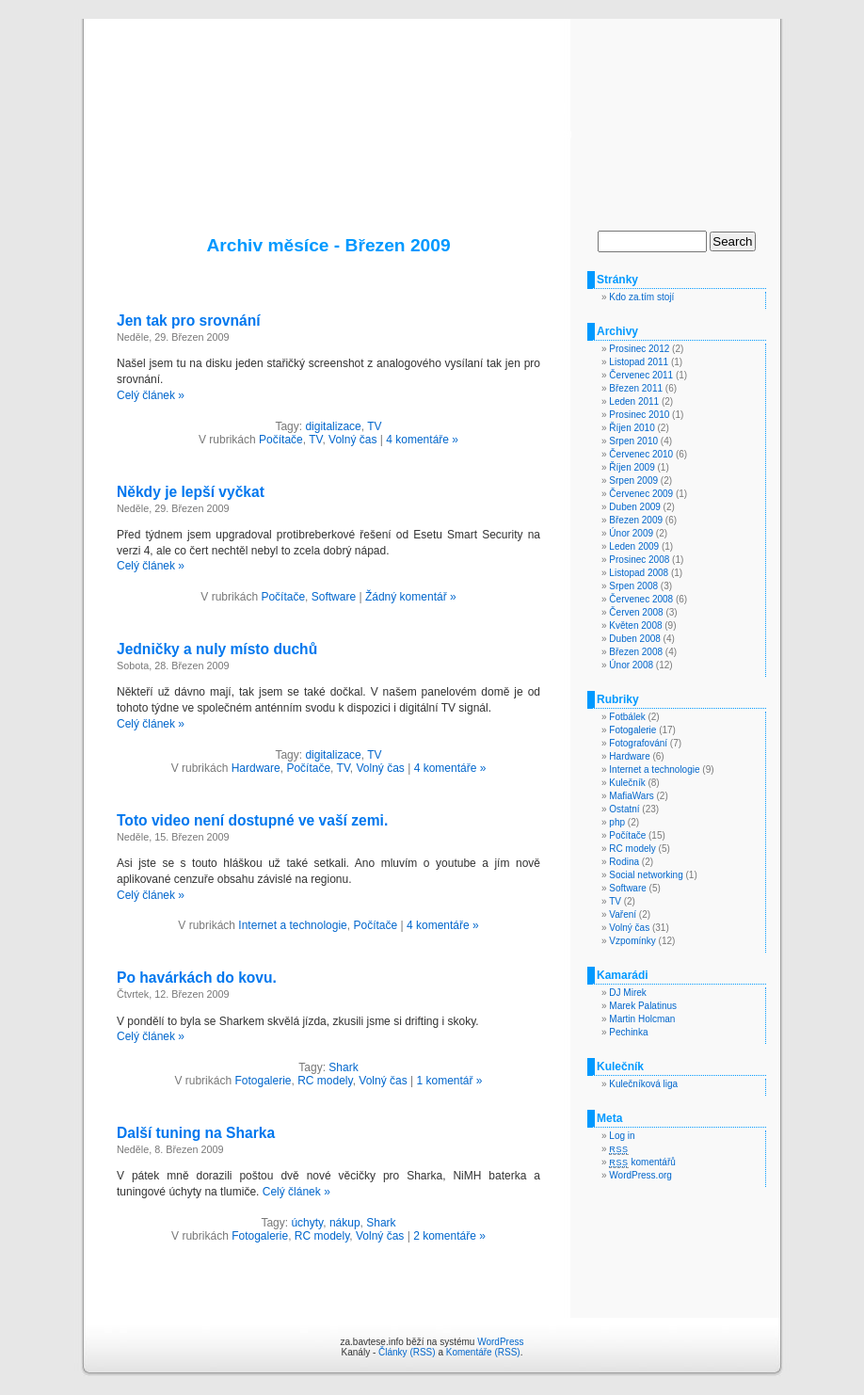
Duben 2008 (635, 638)
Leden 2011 (634, 401)
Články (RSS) (407, 1352)
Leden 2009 (634, 546)
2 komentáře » (449, 1236)
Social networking (645, 875)
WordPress (500, 1342)
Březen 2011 (636, 388)
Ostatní (624, 809)
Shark (343, 1067)
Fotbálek (627, 717)
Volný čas (352, 439)
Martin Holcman (642, 1019)
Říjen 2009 (631, 467)
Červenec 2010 (641, 454)
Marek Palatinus (643, 1006)
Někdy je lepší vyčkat (190, 492)
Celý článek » (150, 395)
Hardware (256, 768)
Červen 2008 (636, 612)
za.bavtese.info (432, 105)
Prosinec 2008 (639, 559)
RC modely (324, 1080)
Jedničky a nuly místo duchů (217, 649)
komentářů (642, 1162)
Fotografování (638, 743)
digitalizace (332, 426)
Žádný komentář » (410, 596)
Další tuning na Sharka (196, 1133)
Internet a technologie (292, 925)
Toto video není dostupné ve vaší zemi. (252, 820)
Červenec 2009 (641, 494)
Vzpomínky (632, 941)
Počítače (281, 439)
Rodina (624, 862)
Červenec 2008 (641, 599)
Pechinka (628, 1032)
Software (334, 596)
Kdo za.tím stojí (641, 297)
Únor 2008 (631, 665)
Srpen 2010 (633, 441)
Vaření (622, 914)
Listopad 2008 (638, 573)
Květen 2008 (635, 625)
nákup (344, 1222)
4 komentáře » (422, 439)
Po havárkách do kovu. (197, 978)
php (617, 822)
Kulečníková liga (643, 1084)
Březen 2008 (636, 652)
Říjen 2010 (631, 428)
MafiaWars (631, 796)
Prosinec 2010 (639, 414)
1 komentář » (450, 1080)
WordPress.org (640, 1175)
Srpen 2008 (633, 586)
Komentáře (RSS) (483, 1352)
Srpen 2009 (633, 480)
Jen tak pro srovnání (189, 321)
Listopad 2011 (638, 362)
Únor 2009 (631, 533)
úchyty (307, 1222)
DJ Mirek (627, 992)
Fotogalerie (262, 1080)
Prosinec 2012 (639, 349)
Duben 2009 (635, 507)
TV (374, 426)
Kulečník (627, 783)
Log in (621, 1135)
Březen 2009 (636, 520)
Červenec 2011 (641, 375)
